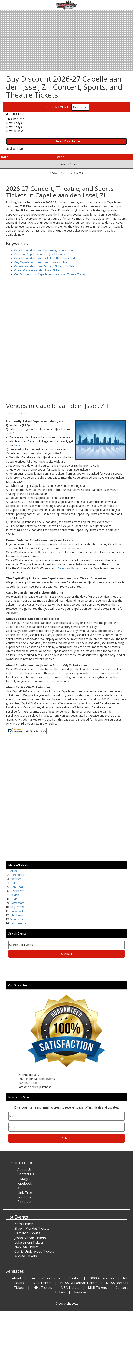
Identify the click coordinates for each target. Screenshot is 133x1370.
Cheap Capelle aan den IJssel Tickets (38, 270)
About (16, 1278)
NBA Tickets (42, 1283)
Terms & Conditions (45, 1278)
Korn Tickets (24, 1224)
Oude (13, 899)
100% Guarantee (101, 1278)
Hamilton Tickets (27, 1233)
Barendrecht (18, 875)
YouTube (24, 1197)
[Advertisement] (65, 370)
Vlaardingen (18, 919)
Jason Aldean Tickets (30, 1238)
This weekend (15, 119)
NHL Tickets (42, 1287)
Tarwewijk (17, 911)
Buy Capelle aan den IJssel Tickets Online (41, 262)
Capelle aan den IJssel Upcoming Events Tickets (45, 250)
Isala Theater (17, 413)
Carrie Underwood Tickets (34, 1251)
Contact (75, 1278)
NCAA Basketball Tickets (78, 1283)
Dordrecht (17, 891)
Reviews (80, 1292)
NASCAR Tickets (26, 1247)
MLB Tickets (97, 1287)
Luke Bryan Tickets (29, 1242)
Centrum (16, 879)
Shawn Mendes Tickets (31, 1228)
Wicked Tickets (25, 1256)
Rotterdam (17, 903)
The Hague (17, 915)
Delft (13, 883)
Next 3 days (14, 123)
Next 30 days (14, 131)
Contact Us (25, 1174)
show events (66, 173)
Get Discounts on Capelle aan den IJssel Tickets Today (49, 274)
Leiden (14, 895)
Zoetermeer (18, 923)
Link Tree (24, 1192)
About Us (24, 1169)
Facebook (24, 1183)
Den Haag (16, 887)
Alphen (14, 871)
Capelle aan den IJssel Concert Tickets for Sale (44, 266)
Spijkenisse (17, 907)
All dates (14, 114)
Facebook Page (67, 568)
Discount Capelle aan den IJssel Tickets (39, 254)
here (17, 445)
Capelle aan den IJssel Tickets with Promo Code (45, 258)
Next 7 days (14, 127)
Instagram (25, 1178)
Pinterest (24, 1201)
